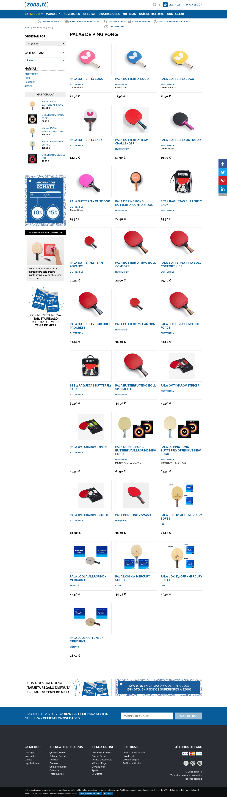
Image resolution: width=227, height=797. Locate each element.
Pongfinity (30, 82)
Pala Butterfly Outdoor (181, 140)
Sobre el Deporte (58, 756)
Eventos (53, 763)
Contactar (175, 14)
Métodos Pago (99, 763)
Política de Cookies (132, 763)
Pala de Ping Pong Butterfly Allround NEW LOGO (135, 450)
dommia (197, 778)
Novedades (71, 14)
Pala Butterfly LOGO (86, 79)
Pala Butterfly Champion (135, 324)
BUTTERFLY (31, 74)
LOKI (27, 78)
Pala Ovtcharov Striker (180, 385)
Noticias (129, 14)
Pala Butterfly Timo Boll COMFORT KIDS (181, 264)
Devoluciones (99, 766)
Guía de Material (151, 14)
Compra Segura (131, 759)
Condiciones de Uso (102, 752)
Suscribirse (188, 716)
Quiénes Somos (57, 752)
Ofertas (89, 14)
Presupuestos (56, 774)
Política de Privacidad (134, 752)
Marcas (53, 14)
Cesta (174, 4)
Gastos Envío (99, 756)
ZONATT (29, 85)
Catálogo (34, 14)
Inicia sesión (194, 4)
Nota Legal (128, 756)
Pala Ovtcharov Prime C (89, 515)
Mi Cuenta (97, 774)
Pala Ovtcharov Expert (89, 447)
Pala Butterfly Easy (86, 140)
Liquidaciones (109, 14)
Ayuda (95, 770)
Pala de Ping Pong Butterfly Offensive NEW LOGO (181, 450)
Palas (30, 60)
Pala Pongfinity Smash (133, 515)
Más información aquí (91, 793)
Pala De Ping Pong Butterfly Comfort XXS (134, 203)
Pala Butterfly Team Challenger (131, 141)
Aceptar (107, 793)
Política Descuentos (102, 759)
